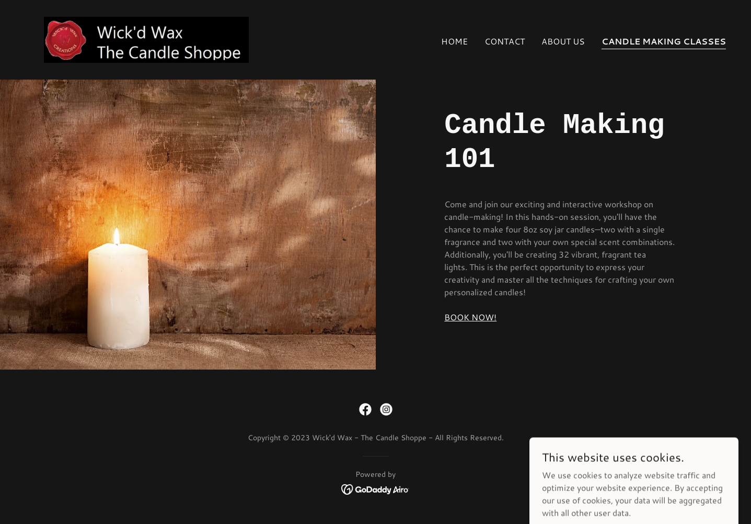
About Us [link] (563, 41)
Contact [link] (504, 41)
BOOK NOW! (470, 317)
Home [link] (454, 41)
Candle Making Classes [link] (664, 41)
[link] (146, 38)
